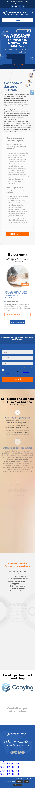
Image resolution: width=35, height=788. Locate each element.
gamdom (3, 762)
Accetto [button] (19, 781)
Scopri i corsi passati (17, 322)
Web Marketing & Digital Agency (22, 745)
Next (32, 687)
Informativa (17, 785)
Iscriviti (17, 379)
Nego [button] (26, 781)
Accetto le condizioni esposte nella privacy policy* (17, 368)
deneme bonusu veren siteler (9, 763)
